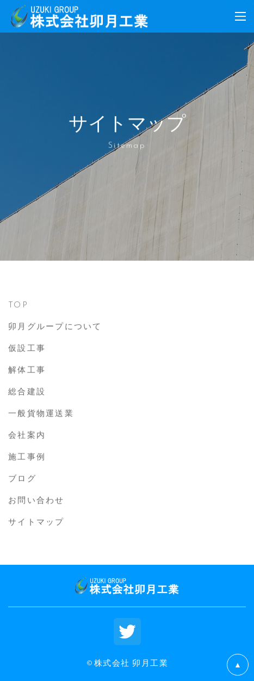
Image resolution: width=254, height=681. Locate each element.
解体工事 (27, 369)
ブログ (22, 478)
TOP (18, 304)
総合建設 (27, 391)
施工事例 (27, 456)
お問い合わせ (36, 500)
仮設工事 (27, 348)
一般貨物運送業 (41, 413)
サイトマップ (36, 521)
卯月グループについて (55, 326)
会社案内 (27, 434)
